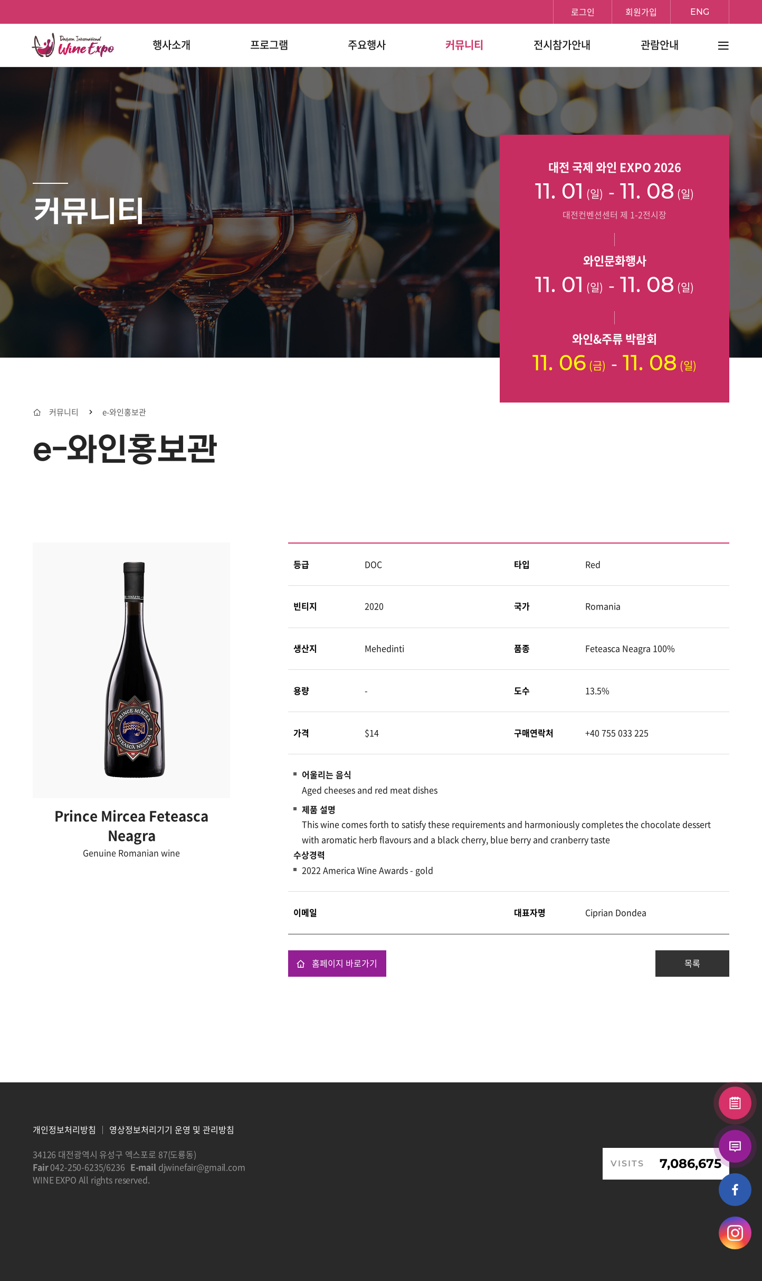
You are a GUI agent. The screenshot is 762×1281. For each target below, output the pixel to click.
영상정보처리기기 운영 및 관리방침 (171, 1129)
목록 (692, 963)
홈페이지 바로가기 (336, 963)
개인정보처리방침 (64, 1129)
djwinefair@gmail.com (201, 1167)
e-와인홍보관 (124, 412)
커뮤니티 (64, 412)
